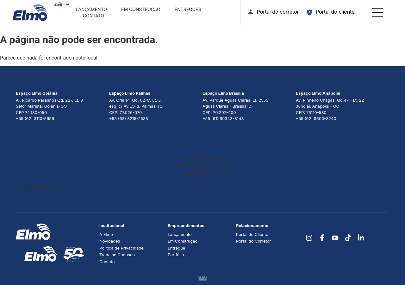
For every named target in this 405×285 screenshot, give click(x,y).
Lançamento (91, 9)
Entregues (188, 9)
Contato (93, 15)
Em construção (140, 9)
